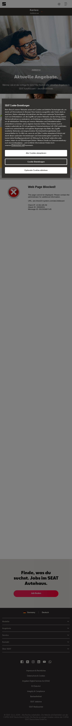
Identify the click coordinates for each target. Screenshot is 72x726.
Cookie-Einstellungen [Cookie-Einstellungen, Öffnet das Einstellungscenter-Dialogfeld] (36, 162)
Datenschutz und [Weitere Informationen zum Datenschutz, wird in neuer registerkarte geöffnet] (18, 145)
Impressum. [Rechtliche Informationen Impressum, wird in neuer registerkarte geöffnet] (29, 145)
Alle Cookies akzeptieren (36, 153)
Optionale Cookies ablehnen (36, 170)
